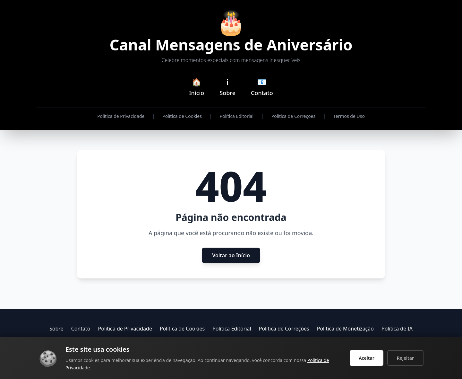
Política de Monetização (345, 328)
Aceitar (366, 358)
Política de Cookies (182, 116)
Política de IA (397, 328)
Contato (80, 328)
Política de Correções (293, 116)
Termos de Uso (349, 116)
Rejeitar (405, 358)
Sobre (56, 328)
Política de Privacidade (120, 116)
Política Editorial (236, 116)
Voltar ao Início (231, 255)
